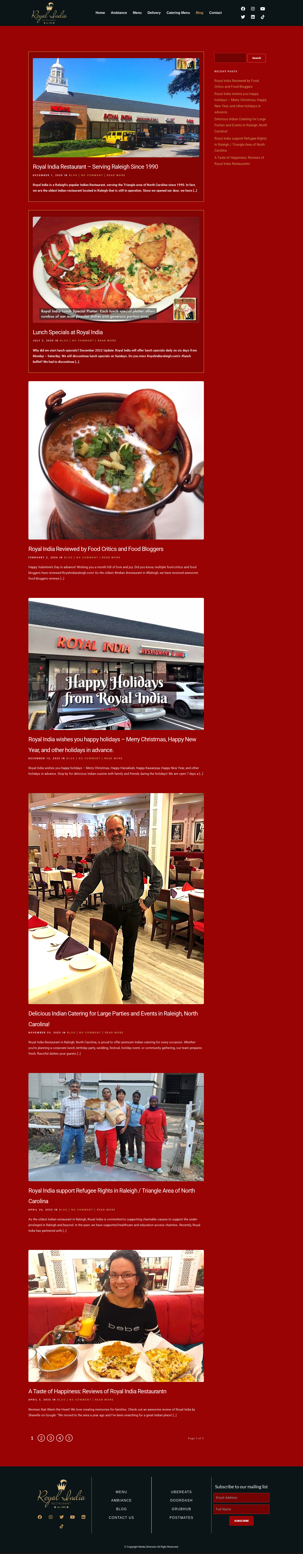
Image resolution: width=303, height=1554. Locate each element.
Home (100, 13)
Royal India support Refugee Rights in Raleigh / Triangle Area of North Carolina (240, 144)
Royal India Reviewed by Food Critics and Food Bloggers (95, 548)
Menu (137, 13)
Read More (116, 175)
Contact (215, 13)
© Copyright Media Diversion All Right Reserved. (151, 1546)
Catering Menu (178, 13)
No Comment (92, 175)
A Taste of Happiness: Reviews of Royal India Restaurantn (97, 1391)
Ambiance (119, 13)
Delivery (154, 13)
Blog (199, 13)
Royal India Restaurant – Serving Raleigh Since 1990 (95, 166)
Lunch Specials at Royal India (68, 332)
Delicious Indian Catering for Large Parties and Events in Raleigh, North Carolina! (240, 125)
